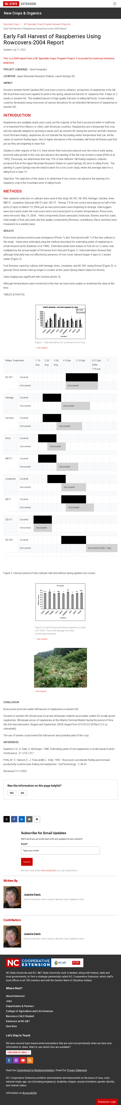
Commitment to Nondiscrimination (35, 1070)
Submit (26, 861)
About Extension (15, 996)
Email (24, 843)
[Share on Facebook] (14, 819)
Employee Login (107, 1101)
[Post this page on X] (6, 819)
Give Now (11, 1026)
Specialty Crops (11, 24)
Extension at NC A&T (18, 1021)
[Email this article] (29, 819)
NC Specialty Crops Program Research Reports (47, 24)
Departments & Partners (20, 1006)
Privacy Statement (77, 1070)
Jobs (9, 1001)
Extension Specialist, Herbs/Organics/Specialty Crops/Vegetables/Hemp (54, 899)
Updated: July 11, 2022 (14, 49)
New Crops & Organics (23, 13)
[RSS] (30, 1060)
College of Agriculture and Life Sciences (29, 1011)
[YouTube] (23, 1060)
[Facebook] (9, 1060)
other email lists (48, 870)
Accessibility (30, 1092)
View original (42, 348)
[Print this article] (37, 819)
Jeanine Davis (32, 894)
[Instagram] (16, 1060)
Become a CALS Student (20, 1016)
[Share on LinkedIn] (22, 819)
